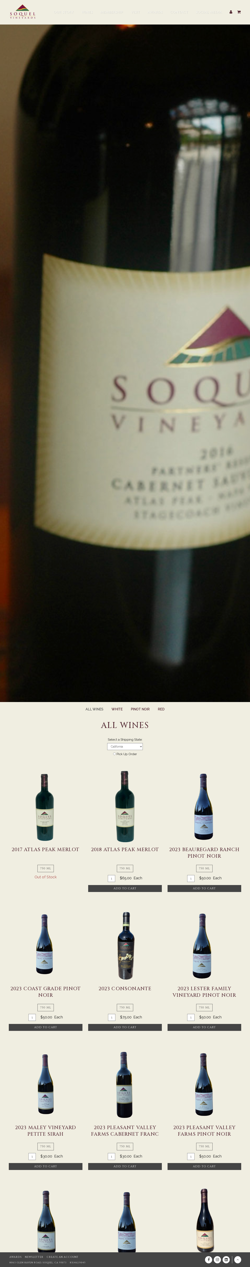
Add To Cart (125, 888)
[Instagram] (217, 1260)
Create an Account (57, 1257)
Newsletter (31, 1257)
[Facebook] (208, 1260)
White (116, 709)
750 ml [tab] (45, 868)
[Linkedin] (226, 1260)
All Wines (94, 709)
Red (161, 709)
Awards (14, 1257)
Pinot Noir (140, 709)
